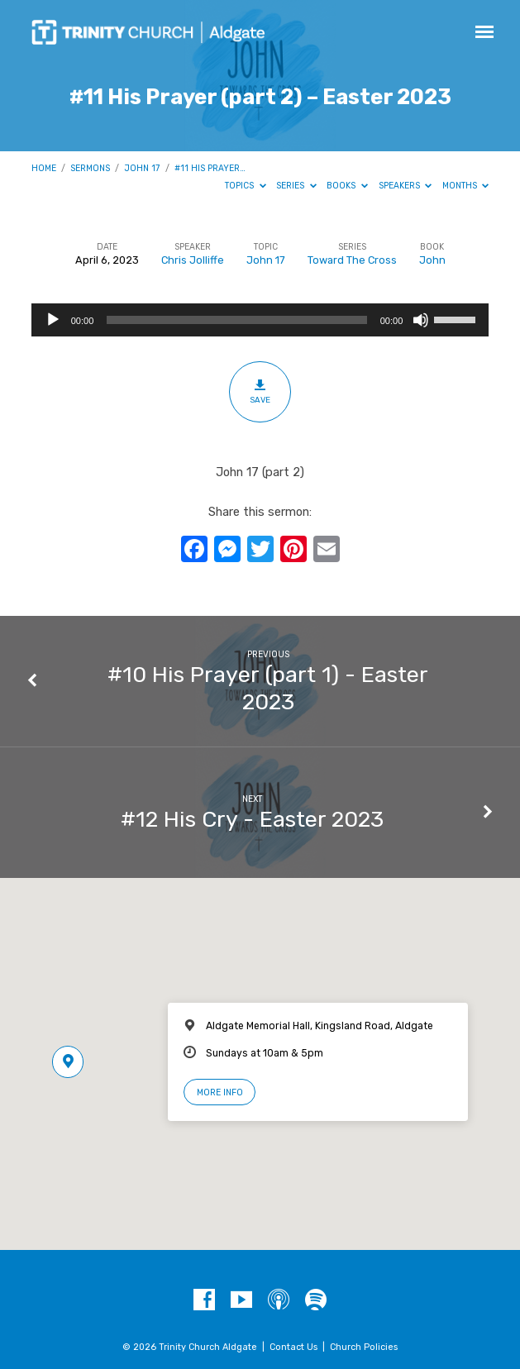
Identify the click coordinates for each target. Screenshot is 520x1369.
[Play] (53, 320)
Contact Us (293, 1347)
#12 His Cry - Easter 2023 (252, 819)
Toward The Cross (352, 260)
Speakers (405, 185)
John (432, 260)
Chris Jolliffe (192, 260)
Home (43, 168)
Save (260, 391)
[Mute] (421, 320)
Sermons (90, 168)
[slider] (236, 320)
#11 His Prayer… (210, 168)
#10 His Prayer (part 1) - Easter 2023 (267, 687)
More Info (220, 1092)
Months (465, 185)
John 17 (142, 168)
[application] (260, 319)
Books (347, 185)
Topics (245, 185)
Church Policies (364, 1347)
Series (296, 185)
